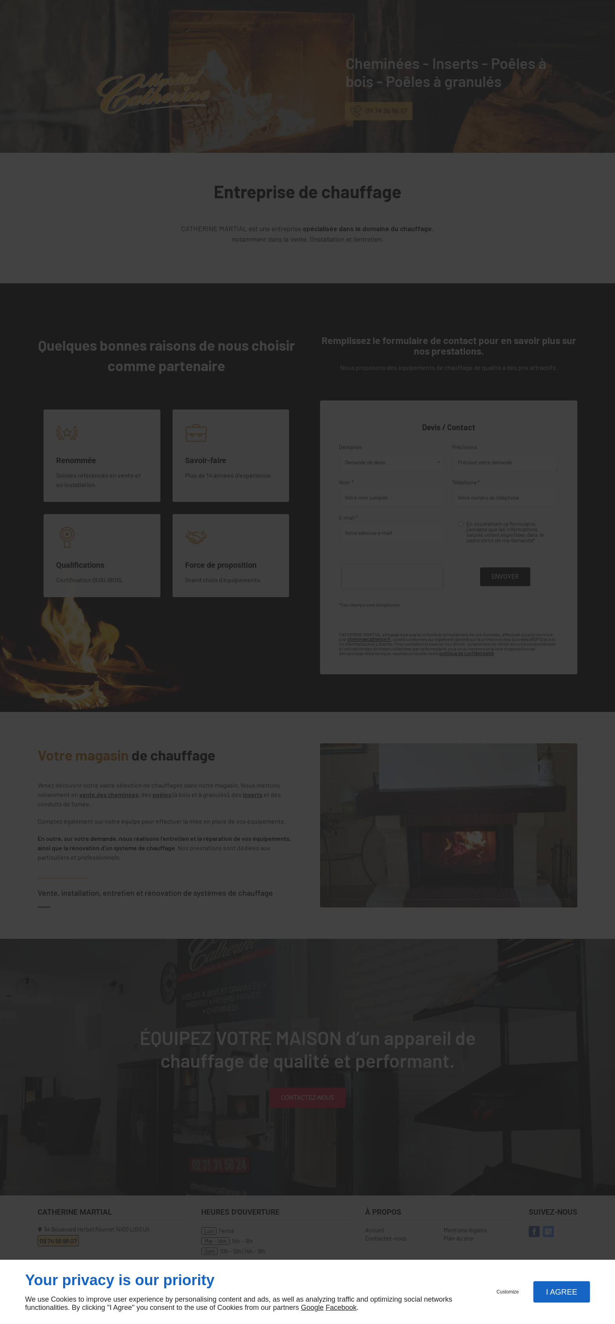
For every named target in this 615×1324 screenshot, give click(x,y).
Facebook (341, 1307)
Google (312, 1307)
